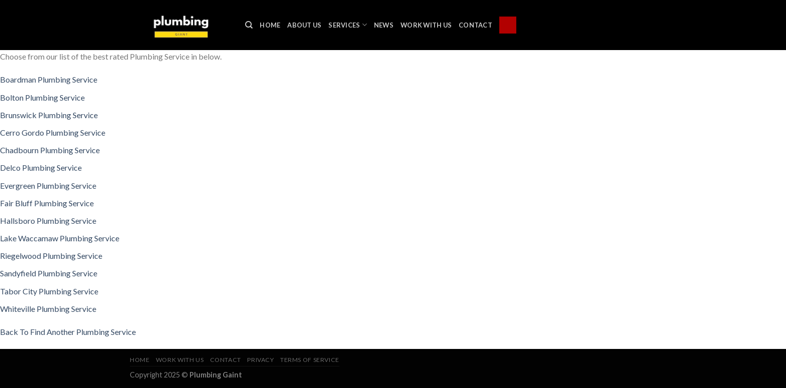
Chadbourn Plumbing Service (50, 150)
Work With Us (426, 25)
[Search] (249, 25)
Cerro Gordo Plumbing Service (52, 132)
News (384, 25)
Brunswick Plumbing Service (49, 115)
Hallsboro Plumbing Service (48, 220)
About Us (304, 25)
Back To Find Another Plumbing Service (68, 331)
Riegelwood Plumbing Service (51, 255)
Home (270, 25)
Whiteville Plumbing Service (48, 308)
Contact (475, 25)
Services (347, 25)
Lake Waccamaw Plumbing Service (59, 238)
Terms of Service (309, 359)
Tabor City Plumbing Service (49, 291)
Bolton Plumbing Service (42, 97)
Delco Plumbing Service (41, 167)
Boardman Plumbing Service (48, 79)
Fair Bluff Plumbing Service (47, 203)
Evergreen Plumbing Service (48, 185)
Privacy (260, 359)
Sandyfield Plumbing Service (48, 273)
